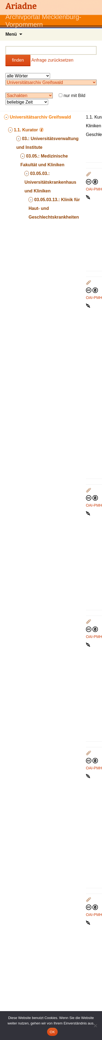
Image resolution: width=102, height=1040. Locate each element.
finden (18, 60)
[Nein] (95, 1025)
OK (52, 1032)
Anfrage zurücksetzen (52, 60)
